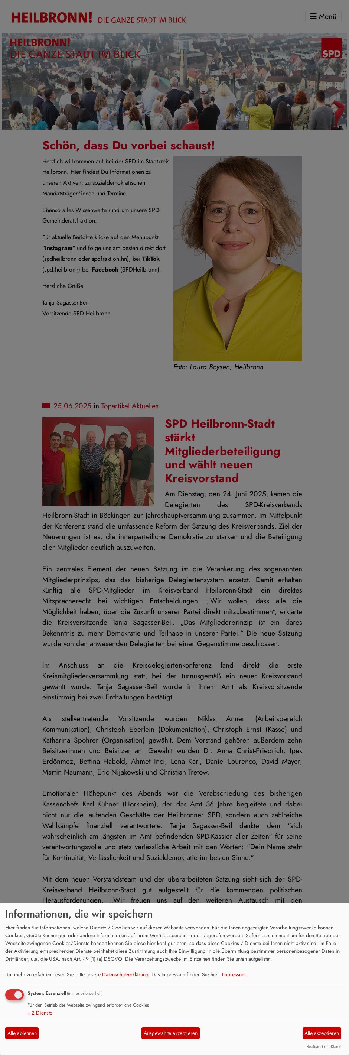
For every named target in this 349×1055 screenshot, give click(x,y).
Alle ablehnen (22, 1033)
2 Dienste (39, 1012)
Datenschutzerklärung (125, 974)
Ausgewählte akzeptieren (171, 1033)
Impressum (234, 974)
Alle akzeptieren (321, 1033)
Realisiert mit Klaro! (324, 1046)
